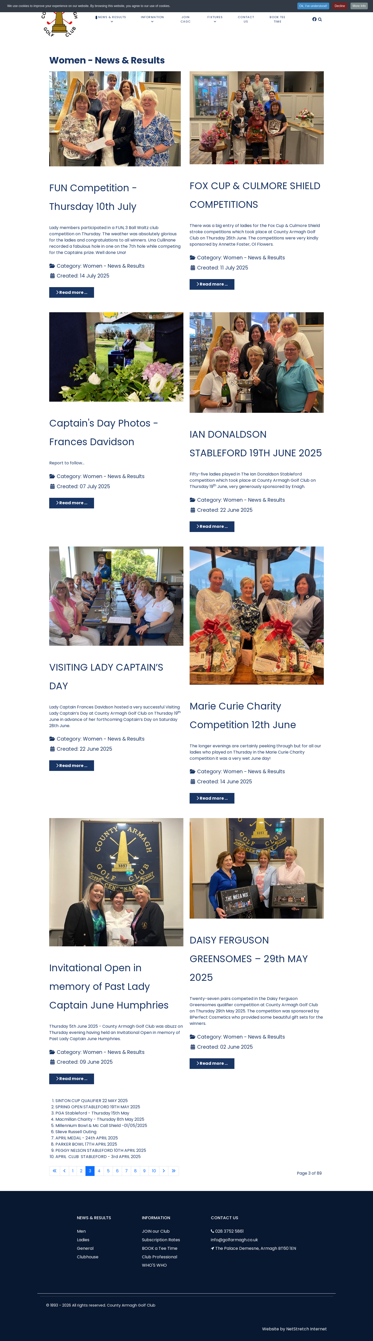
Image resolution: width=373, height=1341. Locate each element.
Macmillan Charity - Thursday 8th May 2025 (99, 1119)
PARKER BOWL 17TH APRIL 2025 (86, 1144)
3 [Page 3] (90, 1171)
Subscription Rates (161, 1240)
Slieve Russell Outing (75, 1132)
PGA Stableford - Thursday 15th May (92, 1113)
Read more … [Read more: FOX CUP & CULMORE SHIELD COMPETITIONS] (212, 284)
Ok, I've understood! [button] (313, 6)
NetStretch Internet (306, 1329)
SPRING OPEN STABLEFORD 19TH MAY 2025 (97, 1107)
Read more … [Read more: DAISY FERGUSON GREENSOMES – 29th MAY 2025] (212, 1063)
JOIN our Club (156, 1231)
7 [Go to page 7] (126, 1171)
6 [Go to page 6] (117, 1171)
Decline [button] (340, 6)
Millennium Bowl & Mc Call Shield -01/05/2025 (101, 1126)
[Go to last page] (173, 1171)
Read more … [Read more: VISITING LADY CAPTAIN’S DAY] (71, 766)
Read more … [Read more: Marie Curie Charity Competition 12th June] (212, 798)
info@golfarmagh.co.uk (234, 1240)
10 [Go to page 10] (154, 1171)
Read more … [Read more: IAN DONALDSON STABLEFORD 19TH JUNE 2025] (212, 526)
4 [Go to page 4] (99, 1171)
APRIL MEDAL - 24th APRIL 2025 (86, 1138)
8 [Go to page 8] (135, 1171)
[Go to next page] (163, 1171)
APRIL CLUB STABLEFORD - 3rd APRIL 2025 (98, 1157)
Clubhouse (87, 1257)
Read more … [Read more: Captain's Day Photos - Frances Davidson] (71, 503)
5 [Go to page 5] (108, 1171)
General (85, 1248)
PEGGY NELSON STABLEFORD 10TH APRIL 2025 (100, 1150)
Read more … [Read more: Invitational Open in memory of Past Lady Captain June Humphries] (71, 1079)
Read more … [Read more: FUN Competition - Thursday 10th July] (71, 292)
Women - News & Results (114, 265)
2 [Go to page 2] (81, 1171)
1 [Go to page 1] (73, 1171)
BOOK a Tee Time (159, 1248)
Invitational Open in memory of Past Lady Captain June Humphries (109, 986)
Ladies (83, 1240)
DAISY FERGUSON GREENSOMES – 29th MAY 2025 (249, 958)
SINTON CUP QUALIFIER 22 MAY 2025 (91, 1101)
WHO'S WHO (154, 1265)
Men (81, 1231)
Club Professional (159, 1257)
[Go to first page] (54, 1171)
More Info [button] (359, 6)
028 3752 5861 (229, 1231)
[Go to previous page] (64, 1171)
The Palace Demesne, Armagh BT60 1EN (255, 1248)
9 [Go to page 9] (144, 1171)
